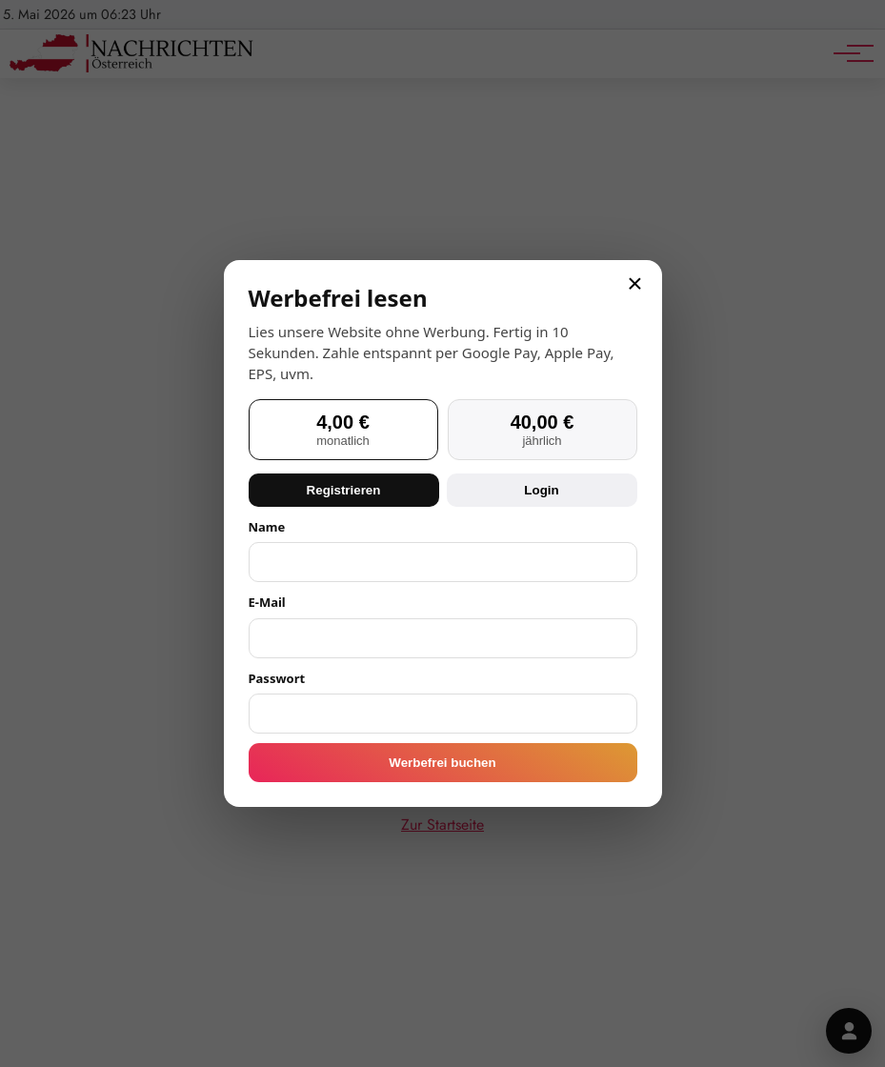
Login (541, 490)
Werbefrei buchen (442, 762)
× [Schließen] (634, 284)
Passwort (277, 678)
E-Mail (267, 602)
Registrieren (344, 490)
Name (267, 526)
